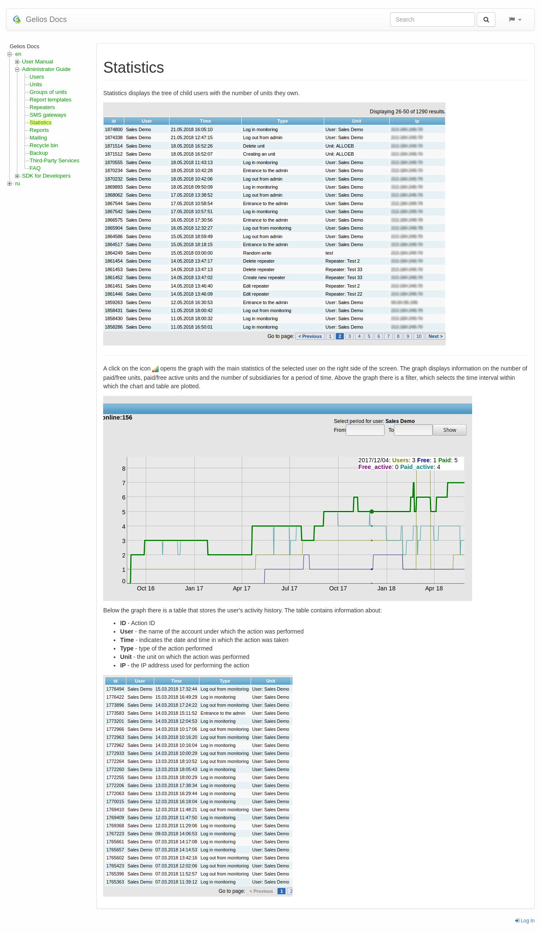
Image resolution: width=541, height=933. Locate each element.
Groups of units (48, 92)
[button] (515, 19)
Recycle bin (44, 145)
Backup (39, 153)
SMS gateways (48, 115)
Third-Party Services (54, 160)
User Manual (37, 61)
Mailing (38, 137)
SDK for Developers (46, 176)
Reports (39, 130)
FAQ (35, 168)
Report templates (50, 99)
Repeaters (42, 107)
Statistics (41, 122)
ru (17, 183)
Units (36, 84)
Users (37, 77)
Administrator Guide (46, 69)
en (18, 54)
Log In (525, 921)
